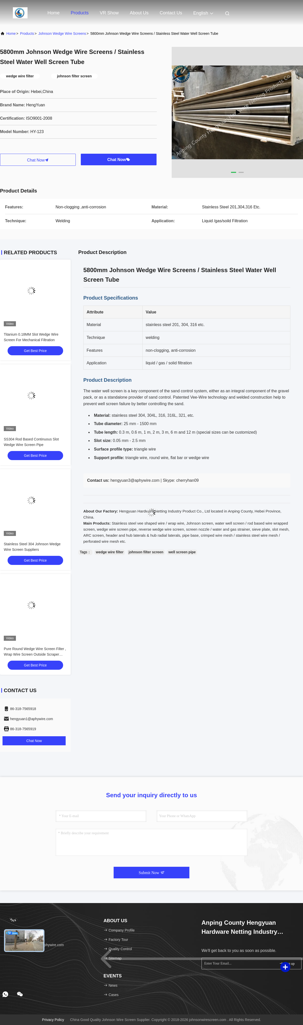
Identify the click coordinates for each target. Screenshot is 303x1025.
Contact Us (171, 12)
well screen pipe (182, 552)
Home (53, 12)
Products (80, 12)
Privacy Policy (53, 1020)
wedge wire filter (110, 552)
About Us (139, 12)
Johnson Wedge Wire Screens (62, 33)
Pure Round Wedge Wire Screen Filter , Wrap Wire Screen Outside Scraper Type (35, 654)
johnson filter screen (146, 552)
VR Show (109, 12)
